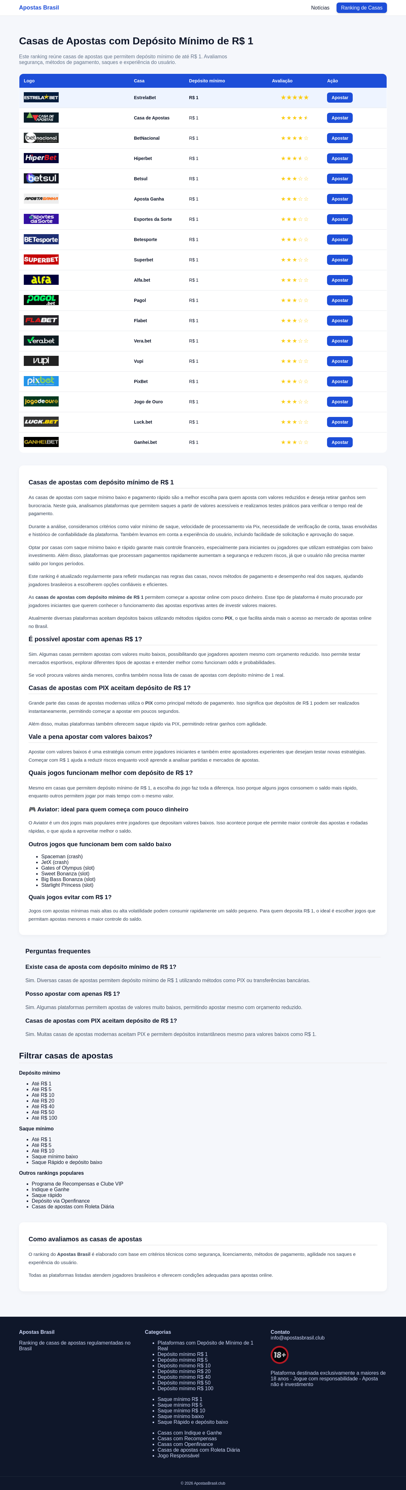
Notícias (320, 7)
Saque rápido (47, 1195)
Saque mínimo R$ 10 (181, 1410)
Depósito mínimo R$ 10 (184, 1365)
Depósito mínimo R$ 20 (184, 1371)
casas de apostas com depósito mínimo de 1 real (231, 675)
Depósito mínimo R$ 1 (183, 1354)
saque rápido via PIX (158, 723)
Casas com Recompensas (187, 1438)
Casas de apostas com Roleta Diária (73, 1206)
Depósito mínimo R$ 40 (184, 1377)
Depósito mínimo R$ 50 (184, 1382)
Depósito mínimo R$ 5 (183, 1360)
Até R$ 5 (41, 1089)
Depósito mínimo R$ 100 (185, 1388)
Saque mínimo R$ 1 (180, 1399)
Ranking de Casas (362, 7)
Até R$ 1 (41, 1083)
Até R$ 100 (44, 1118)
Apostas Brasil (39, 7)
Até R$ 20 (43, 1100)
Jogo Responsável (179, 1455)
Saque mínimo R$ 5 (180, 1405)
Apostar (339, 97)
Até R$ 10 (43, 1095)
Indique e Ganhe (50, 1189)
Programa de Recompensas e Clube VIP (77, 1183)
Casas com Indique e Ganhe (190, 1433)
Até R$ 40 (43, 1106)
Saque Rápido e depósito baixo (67, 1162)
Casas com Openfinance (185, 1444)
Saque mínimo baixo (55, 1156)
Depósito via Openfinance (61, 1201)
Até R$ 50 (43, 1112)
